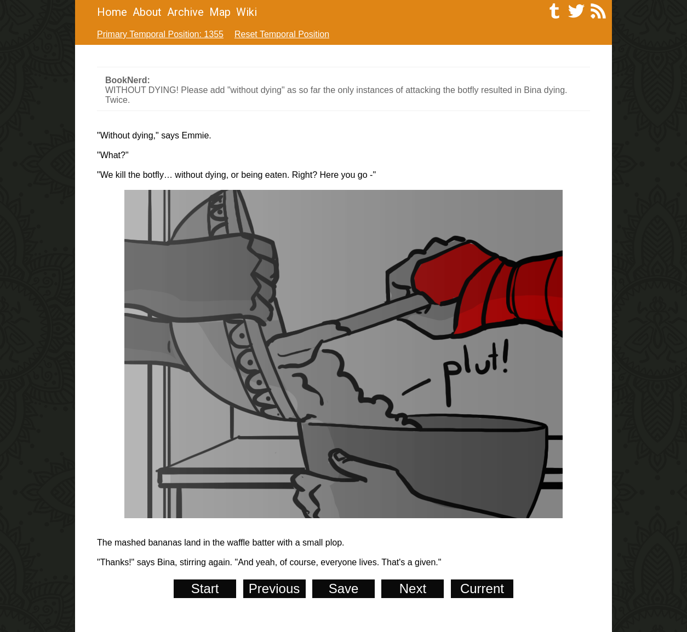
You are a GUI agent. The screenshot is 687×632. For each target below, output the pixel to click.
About (147, 12)
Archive (185, 12)
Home (112, 12)
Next (412, 588)
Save (344, 588)
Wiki (246, 12)
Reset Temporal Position (281, 34)
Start (205, 588)
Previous (274, 588)
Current (482, 588)
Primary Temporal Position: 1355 (160, 34)
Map (220, 12)
